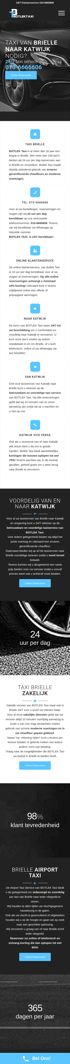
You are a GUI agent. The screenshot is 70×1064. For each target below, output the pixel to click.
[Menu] (60, 13)
